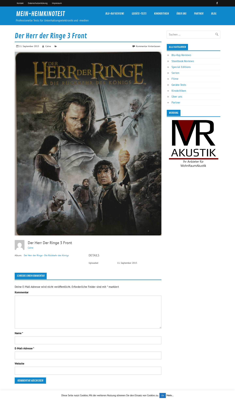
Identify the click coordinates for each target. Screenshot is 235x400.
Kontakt (20, 3)
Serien (175, 73)
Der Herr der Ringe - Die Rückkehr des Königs (46, 255)
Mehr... (170, 395)
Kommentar (22, 292)
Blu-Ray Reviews (114, 13)
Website (19, 363)
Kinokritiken (161, 13)
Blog (213, 13)
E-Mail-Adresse (24, 348)
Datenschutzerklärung (37, 3)
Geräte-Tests (139, 13)
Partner (199, 13)
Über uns (181, 13)
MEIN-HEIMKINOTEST (40, 14)
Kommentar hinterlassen (148, 46)
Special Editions (181, 67)
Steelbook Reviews (183, 61)
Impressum (57, 3)
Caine (48, 46)
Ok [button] (162, 395)
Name (19, 333)
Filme (175, 79)
